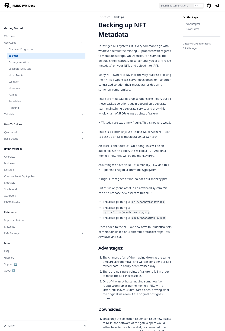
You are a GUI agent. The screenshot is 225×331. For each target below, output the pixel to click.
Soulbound (10, 178)
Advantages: (193, 24)
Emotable (9, 171)
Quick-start (21, 121)
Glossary (9, 246)
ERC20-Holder (12, 191)
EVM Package (21, 222)
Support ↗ (15, 252)
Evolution (13, 70)
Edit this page (190, 48)
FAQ (6, 239)
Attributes (10, 184)
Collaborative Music (19, 57)
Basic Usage (21, 127)
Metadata (9, 215)
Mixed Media (15, 64)
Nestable (9, 158)
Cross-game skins (18, 51)
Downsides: (192, 29)
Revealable (14, 90)
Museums (14, 77)
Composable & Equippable (19, 165)
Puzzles (12, 83)
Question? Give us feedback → (198, 43)
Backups (13, 44)
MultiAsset (10, 152)
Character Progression (21, 38)
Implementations (14, 209)
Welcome (9, 25)
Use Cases (21, 31)
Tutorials (21, 103)
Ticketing (13, 96)
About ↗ (15, 259)
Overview (9, 145)
